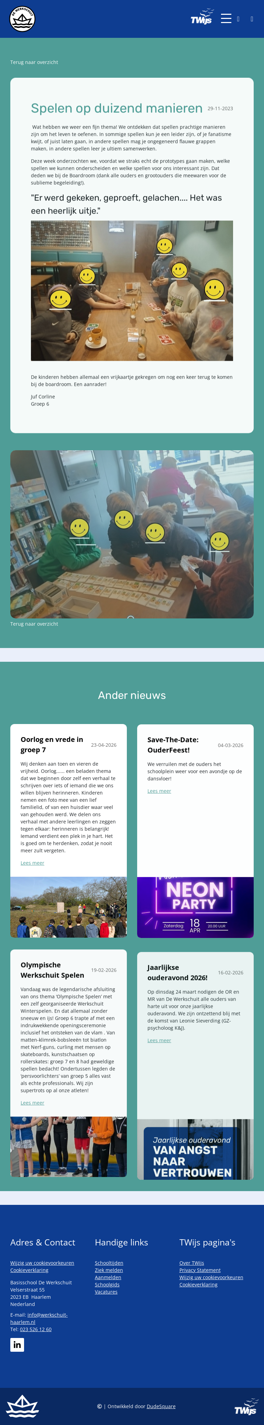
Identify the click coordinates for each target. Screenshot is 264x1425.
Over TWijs (191, 1263)
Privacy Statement (200, 1270)
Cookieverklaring (29, 1270)
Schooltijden (109, 1263)
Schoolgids (107, 1284)
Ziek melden (109, 1270)
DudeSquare (161, 1406)
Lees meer (32, 893)
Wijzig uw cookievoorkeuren (42, 1263)
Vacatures (106, 1291)
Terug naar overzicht (34, 62)
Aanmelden (108, 1277)
